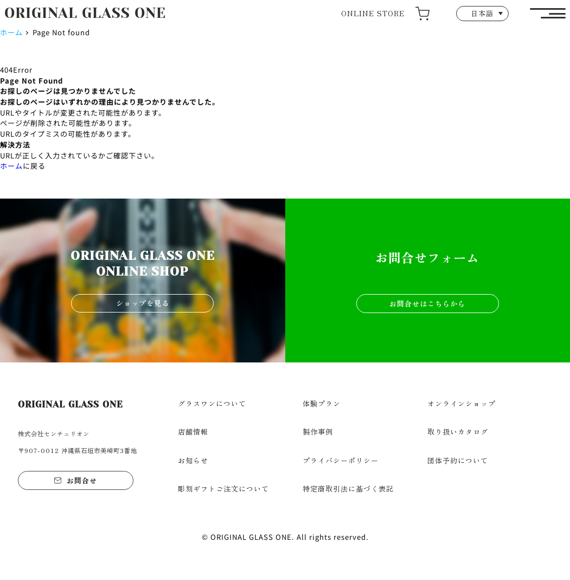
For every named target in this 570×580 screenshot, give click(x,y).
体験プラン (322, 403)
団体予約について (457, 460)
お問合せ (82, 480)
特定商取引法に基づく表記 (348, 488)
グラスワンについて (212, 403)
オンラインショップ (461, 403)
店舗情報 (193, 431)
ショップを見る (142, 303)
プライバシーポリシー (341, 460)
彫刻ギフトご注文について (223, 488)
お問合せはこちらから (427, 303)
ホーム (11, 32)
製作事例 (318, 431)
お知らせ (193, 460)
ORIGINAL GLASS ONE (85, 13)
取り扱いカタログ (457, 431)
